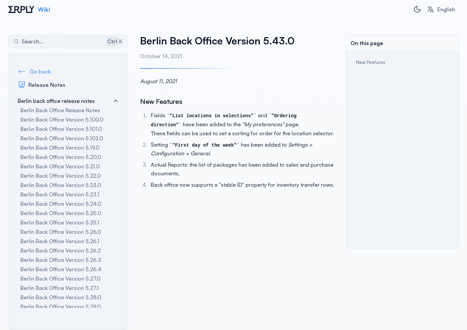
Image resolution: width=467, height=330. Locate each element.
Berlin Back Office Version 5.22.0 (60, 175)
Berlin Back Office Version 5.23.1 (59, 194)
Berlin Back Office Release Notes (60, 110)
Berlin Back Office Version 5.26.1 (59, 241)
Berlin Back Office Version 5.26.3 (60, 260)
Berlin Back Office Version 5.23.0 (60, 185)
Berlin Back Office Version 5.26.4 (60, 269)
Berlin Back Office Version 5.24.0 (60, 203)
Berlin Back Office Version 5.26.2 (60, 250)
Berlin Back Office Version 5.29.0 (60, 306)
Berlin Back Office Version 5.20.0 (60, 157)
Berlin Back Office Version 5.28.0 (60, 297)
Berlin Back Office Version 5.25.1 (59, 222)
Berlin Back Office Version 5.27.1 (59, 288)
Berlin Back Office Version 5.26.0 (60, 231)
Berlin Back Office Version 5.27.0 (60, 278)
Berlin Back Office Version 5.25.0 (60, 213)
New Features (370, 62)
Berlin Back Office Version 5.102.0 (61, 138)
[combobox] (441, 9)
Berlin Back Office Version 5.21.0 (60, 166)
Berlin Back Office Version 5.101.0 (61, 129)
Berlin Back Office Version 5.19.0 (59, 147)
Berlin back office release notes (68, 101)
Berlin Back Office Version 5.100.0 (61, 119)
